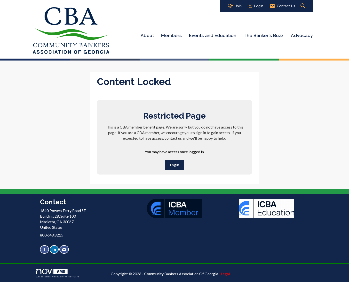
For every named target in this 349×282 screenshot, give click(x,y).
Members (171, 35)
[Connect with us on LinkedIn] (54, 249)
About (147, 35)
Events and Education (212, 35)
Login (174, 164)
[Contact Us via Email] (64, 249)
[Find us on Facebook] (44, 249)
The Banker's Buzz (264, 35)
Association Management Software (57, 273)
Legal (225, 273)
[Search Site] (304, 6)
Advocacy (302, 35)
